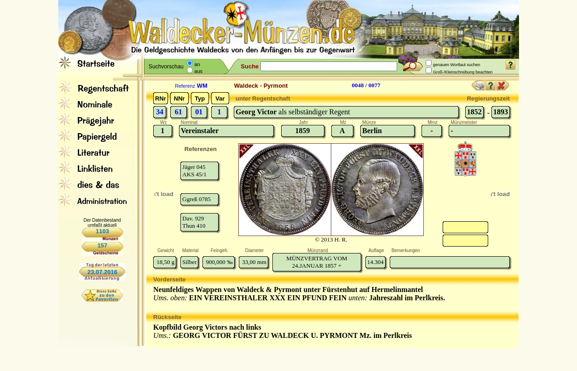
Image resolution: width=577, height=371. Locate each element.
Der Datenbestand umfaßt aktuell (102, 223)
